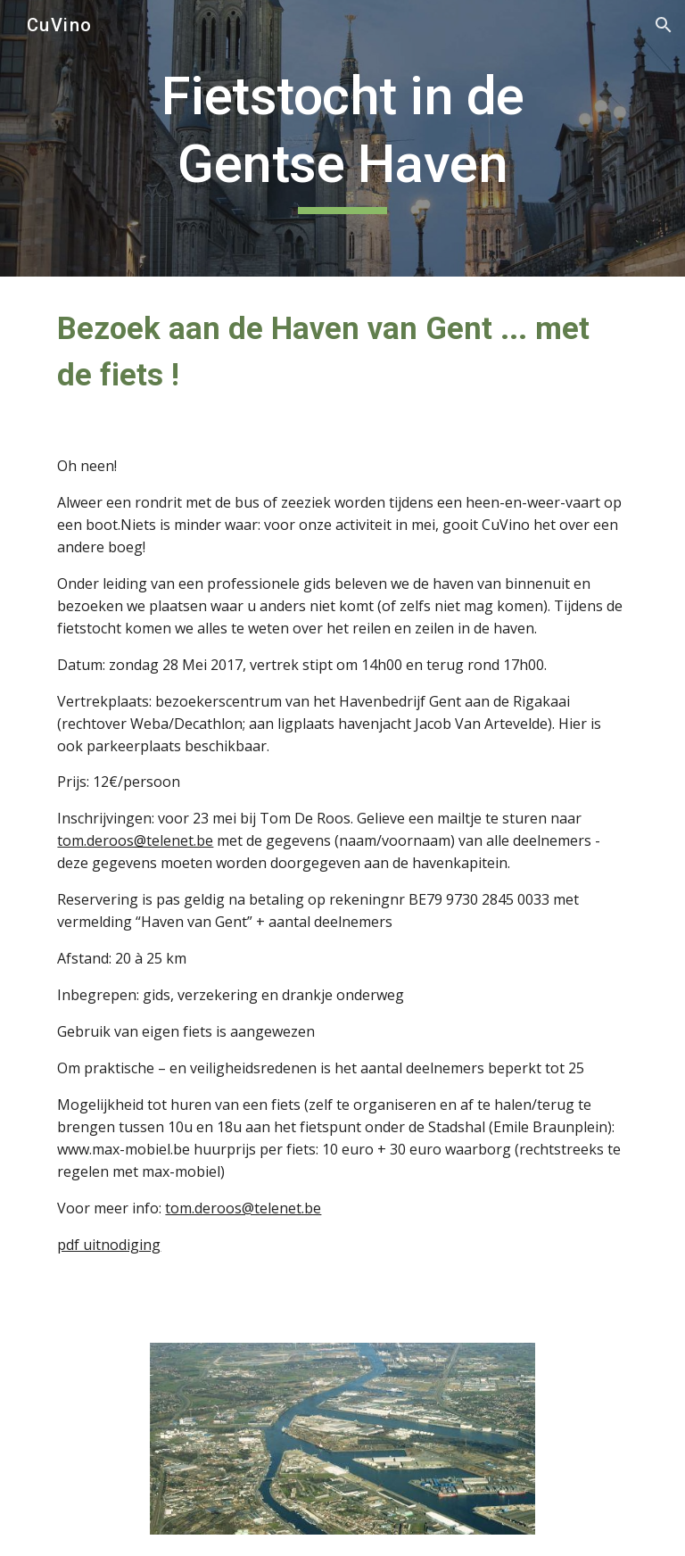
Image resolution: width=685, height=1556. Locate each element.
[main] (342, 137)
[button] (663, 25)
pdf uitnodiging (109, 1244)
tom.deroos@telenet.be (135, 840)
